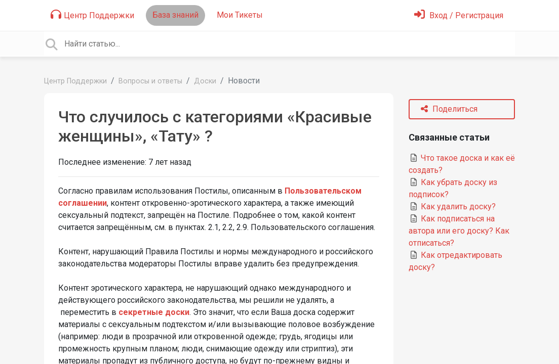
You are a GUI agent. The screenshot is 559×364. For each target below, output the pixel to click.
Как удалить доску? (452, 206)
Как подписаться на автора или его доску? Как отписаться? (459, 231)
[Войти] (458, 15)
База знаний (175, 15)
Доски (205, 81)
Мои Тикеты (240, 15)
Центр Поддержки (92, 14)
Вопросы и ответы (150, 81)
